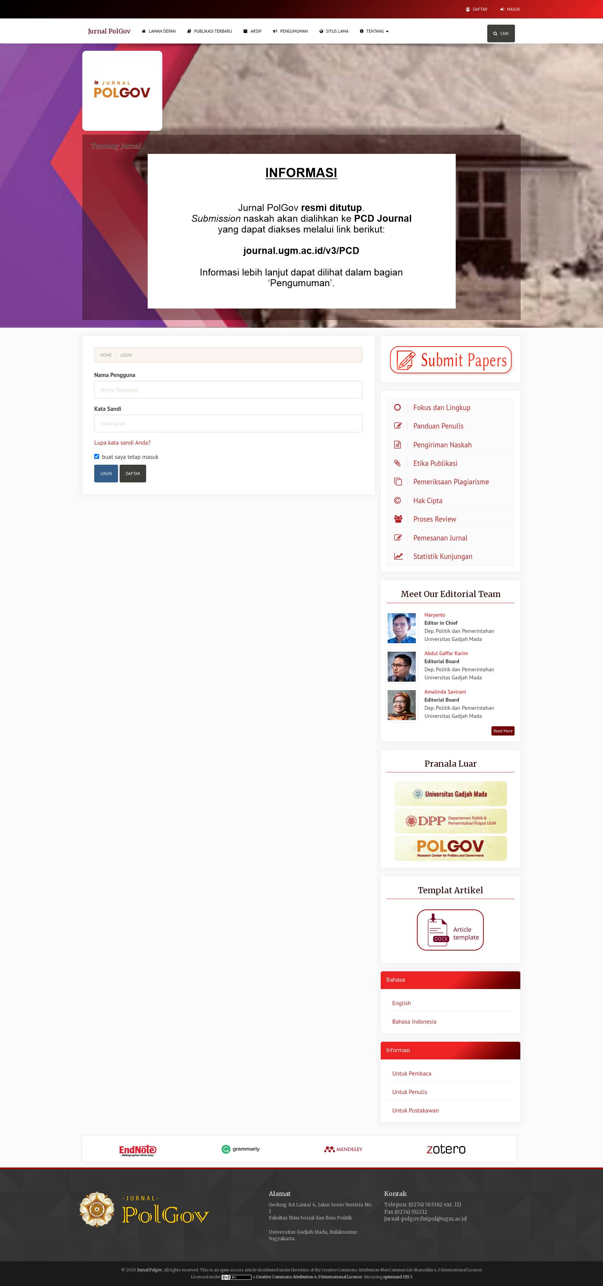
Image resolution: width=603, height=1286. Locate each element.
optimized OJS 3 (397, 1276)
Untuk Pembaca (411, 1073)
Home (106, 355)
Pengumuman (290, 31)
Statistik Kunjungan (435, 556)
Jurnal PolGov (109, 31)
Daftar (476, 9)
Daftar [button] (133, 473)
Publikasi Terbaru (209, 31)
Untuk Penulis (409, 1092)
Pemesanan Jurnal (433, 537)
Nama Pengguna (114, 375)
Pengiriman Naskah (442, 444)
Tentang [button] (374, 31)
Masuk (510, 9)
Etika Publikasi (428, 463)
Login (106, 473)
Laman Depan (159, 31)
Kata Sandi (107, 408)
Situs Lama (334, 31)
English (401, 1003)
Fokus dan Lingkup (441, 407)
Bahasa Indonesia (414, 1021)
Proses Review (427, 519)
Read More (503, 731)
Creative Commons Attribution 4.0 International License (309, 1276)
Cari (501, 33)
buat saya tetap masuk (126, 456)
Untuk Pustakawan (415, 1110)
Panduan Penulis (430, 425)
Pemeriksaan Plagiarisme (443, 481)
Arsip (252, 31)
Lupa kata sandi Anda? (122, 442)
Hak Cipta (420, 500)
